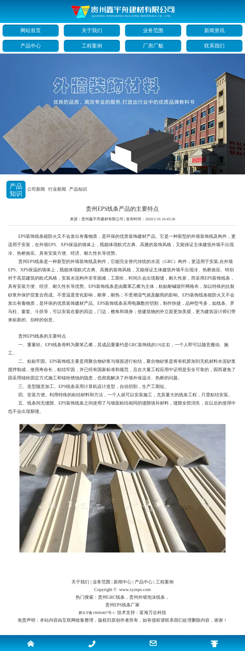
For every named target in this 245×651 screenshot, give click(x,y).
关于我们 (92, 30)
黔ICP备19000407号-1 (97, 613)
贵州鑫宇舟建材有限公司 (102, 219)
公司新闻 (36, 189)
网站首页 (30, 30)
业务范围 (153, 30)
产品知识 (78, 189)
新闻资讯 (214, 30)
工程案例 (92, 45)
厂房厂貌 (153, 45)
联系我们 (214, 45)
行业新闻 (57, 189)
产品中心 (30, 45)
